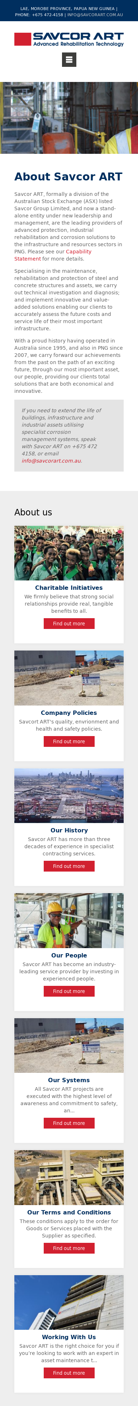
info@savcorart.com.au (95, 15)
